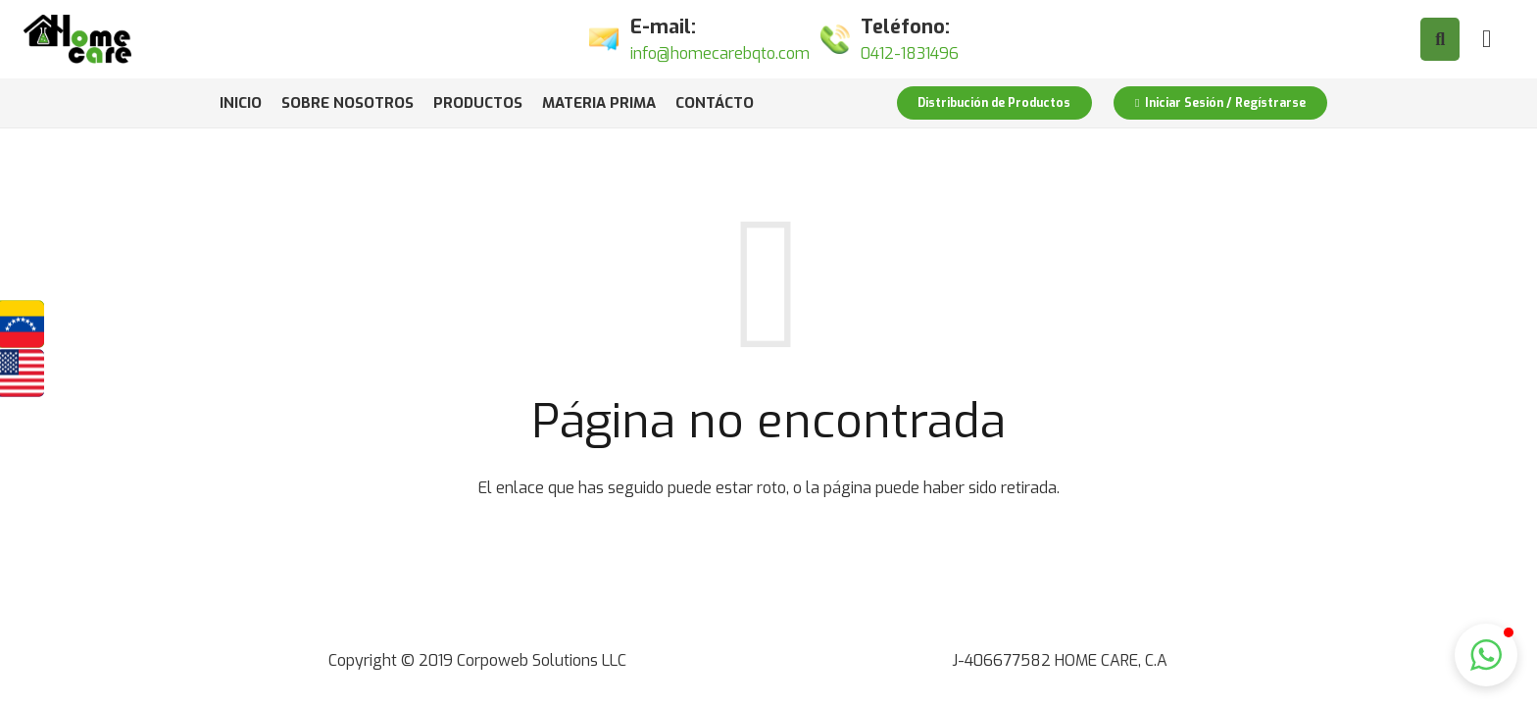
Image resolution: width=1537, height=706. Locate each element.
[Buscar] (1440, 40)
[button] (1486, 655)
